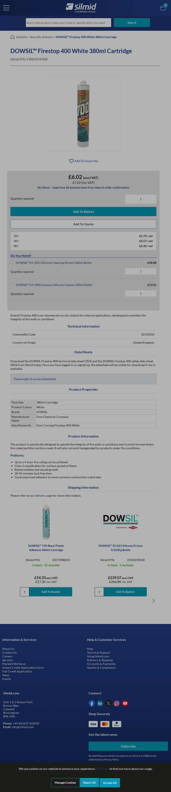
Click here (102, 769)
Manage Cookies (65, 783)
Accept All (110, 783)
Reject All (89, 783)
